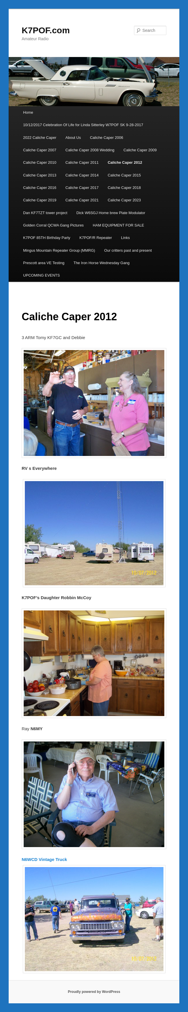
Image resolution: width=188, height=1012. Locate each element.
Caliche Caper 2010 (39, 162)
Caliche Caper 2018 (124, 187)
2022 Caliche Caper (39, 137)
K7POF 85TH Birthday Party (46, 237)
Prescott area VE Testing (43, 263)
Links (125, 237)
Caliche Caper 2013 (39, 175)
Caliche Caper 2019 (39, 200)
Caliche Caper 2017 (82, 187)
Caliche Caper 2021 (82, 200)
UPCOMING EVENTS (41, 275)
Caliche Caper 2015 (124, 175)
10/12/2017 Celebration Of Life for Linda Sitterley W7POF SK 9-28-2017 (83, 125)
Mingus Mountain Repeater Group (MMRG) (59, 250)
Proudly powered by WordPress (94, 992)
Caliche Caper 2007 (39, 150)
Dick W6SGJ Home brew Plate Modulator (111, 213)
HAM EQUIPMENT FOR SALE (118, 225)
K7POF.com (46, 30)
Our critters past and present (128, 250)
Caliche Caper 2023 (124, 200)
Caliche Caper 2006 (106, 137)
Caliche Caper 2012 (125, 162)
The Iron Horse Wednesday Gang (101, 263)
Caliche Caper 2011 (82, 162)
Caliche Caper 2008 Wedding (90, 150)
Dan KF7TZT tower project (45, 213)
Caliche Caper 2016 (39, 187)
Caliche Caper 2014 (82, 175)
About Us (73, 137)
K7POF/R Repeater (95, 237)
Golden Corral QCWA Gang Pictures (53, 225)
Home (28, 112)
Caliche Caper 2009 (140, 150)
